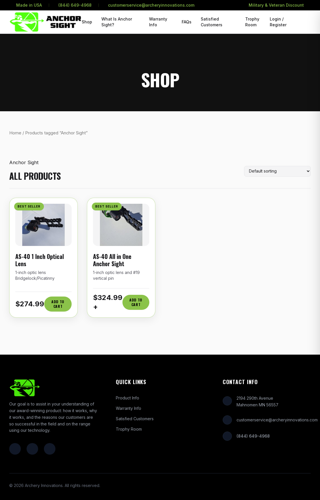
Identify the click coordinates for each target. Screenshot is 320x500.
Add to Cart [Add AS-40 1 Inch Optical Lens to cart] (57, 304)
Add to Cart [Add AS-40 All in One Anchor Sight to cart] (135, 302)
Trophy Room (252, 21)
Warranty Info (158, 21)
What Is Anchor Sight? (116, 21)
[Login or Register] (282, 22)
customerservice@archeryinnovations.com (151, 5)
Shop (87, 21)
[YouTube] (49, 449)
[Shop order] (277, 171)
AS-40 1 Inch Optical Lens (39, 260)
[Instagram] (32, 449)
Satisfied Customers (211, 21)
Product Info (127, 397)
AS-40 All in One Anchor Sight (112, 260)
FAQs (186, 21)
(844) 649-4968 (75, 5)
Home (15, 133)
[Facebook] (15, 449)
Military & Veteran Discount (276, 5)
